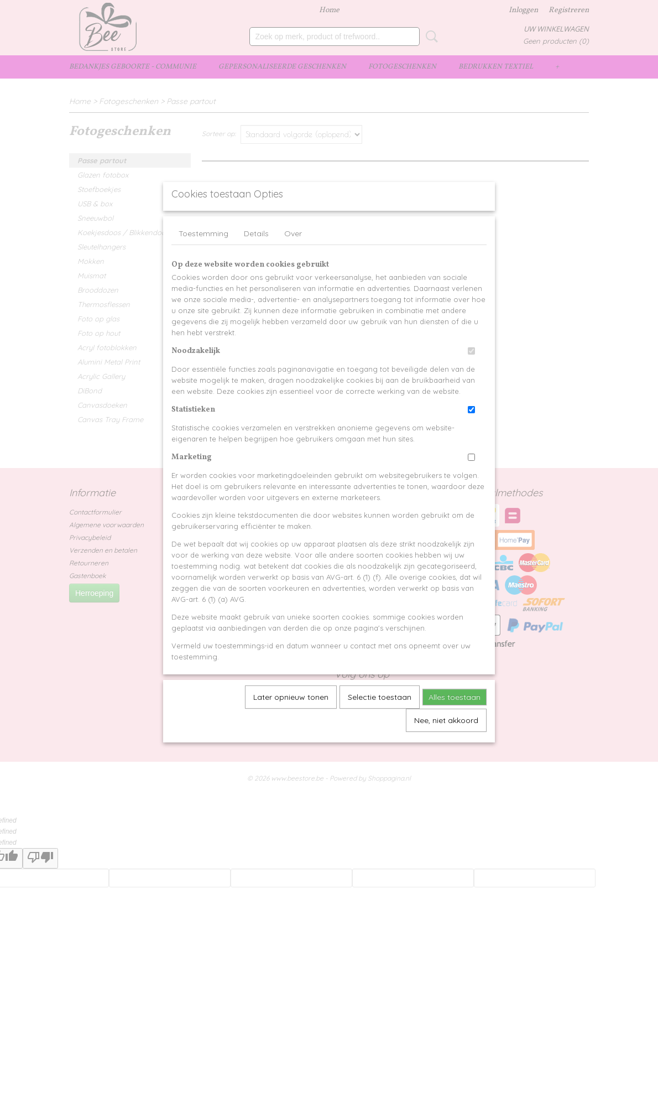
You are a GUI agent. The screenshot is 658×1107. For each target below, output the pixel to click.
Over (293, 259)
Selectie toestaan (379, 722)
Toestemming (203, 259)
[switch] (471, 376)
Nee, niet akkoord (446, 746)
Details (256, 259)
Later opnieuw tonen (290, 722)
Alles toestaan (455, 722)
